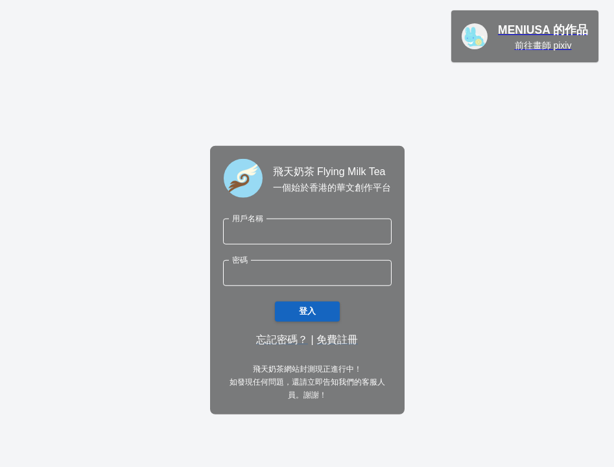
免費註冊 (337, 339)
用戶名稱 (247, 218)
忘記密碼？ (282, 339)
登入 (307, 312)
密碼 (240, 260)
